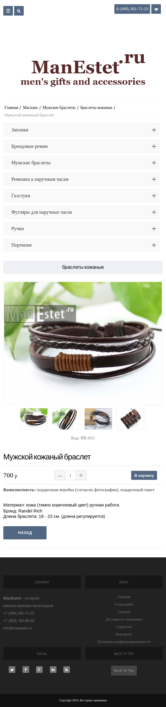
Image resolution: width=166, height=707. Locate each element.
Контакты (124, 634)
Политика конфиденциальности (124, 641)
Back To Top (124, 670)
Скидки (124, 611)
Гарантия (123, 626)
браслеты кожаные (96, 107)
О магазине (124, 604)
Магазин (30, 107)
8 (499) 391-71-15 (132, 9)
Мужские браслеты (59, 107)
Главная (11, 107)
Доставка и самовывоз (124, 619)
